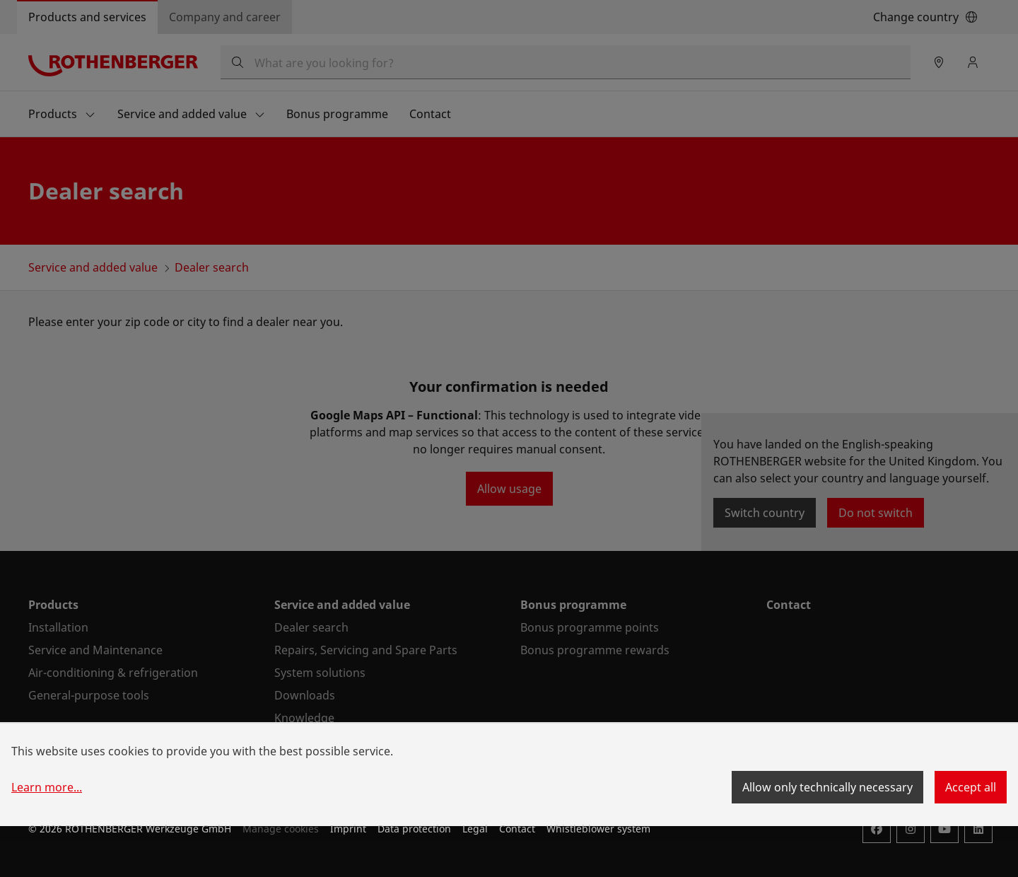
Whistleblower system (598, 828)
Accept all (970, 787)
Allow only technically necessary (827, 787)
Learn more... (46, 787)
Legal (475, 828)
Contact (517, 828)
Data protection (414, 828)
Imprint (348, 828)
